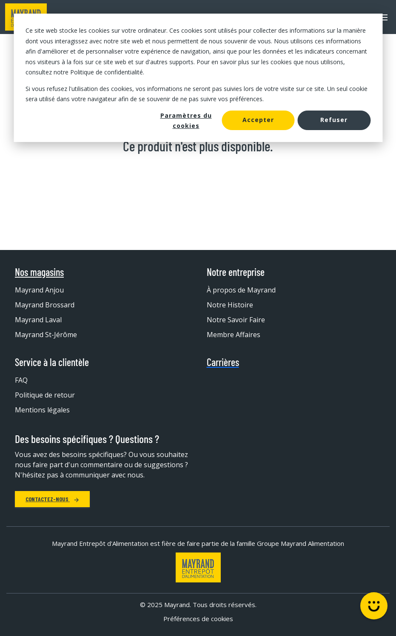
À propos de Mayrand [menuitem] (241, 290)
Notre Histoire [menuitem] (230, 304)
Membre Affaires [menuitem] (233, 334)
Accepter (258, 120)
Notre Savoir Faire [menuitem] (236, 319)
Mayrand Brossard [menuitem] (44, 304)
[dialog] (198, 78)
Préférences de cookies (198, 618)
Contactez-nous (52, 499)
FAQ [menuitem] (21, 380)
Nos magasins (39, 272)
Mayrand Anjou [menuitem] (39, 290)
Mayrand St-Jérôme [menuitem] (46, 334)
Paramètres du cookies (186, 120)
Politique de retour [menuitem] (45, 395)
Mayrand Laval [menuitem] (38, 319)
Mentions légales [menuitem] (42, 410)
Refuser (334, 120)
